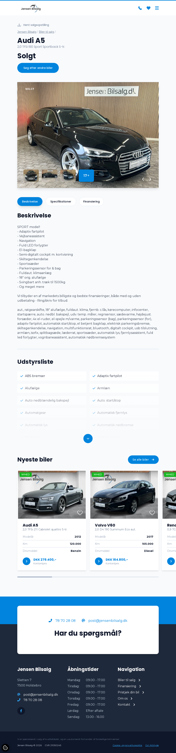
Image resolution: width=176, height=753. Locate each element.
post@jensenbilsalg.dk (104, 621)
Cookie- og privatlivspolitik (127, 745)
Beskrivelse (30, 201)
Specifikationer (60, 201)
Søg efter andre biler (38, 68)
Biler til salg (46, 32)
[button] (143, 179)
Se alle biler (143, 459)
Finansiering (91, 201)
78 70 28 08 (62, 621)
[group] (88, 135)
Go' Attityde (152, 745)
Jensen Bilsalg (26, 32)
